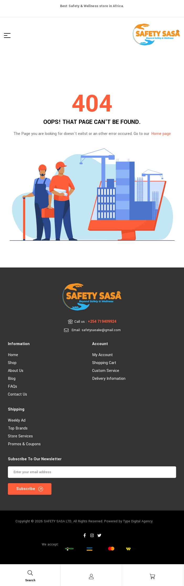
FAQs (12, 386)
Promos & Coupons (24, 444)
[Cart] (152, 576)
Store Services (20, 436)
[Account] (91, 576)
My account (102, 355)
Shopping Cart (104, 363)
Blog (11, 378)
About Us (15, 370)
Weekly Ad (16, 420)
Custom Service (105, 370)
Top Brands (18, 428)
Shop (12, 363)
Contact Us (17, 394)
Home (13, 355)
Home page (161, 134)
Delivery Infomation (108, 378)
